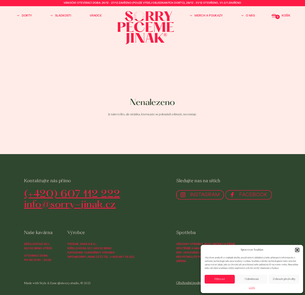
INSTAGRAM (205, 195)
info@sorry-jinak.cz (70, 205)
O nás (250, 15)
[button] (297, 250)
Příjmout (220, 279)
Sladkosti (63, 15)
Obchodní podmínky (192, 283)
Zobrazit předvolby (284, 279)
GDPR (252, 288)
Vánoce (96, 15)
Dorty (27, 15)
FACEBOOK (253, 195)
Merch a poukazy (209, 15)
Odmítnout (252, 279)
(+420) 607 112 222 (72, 194)
